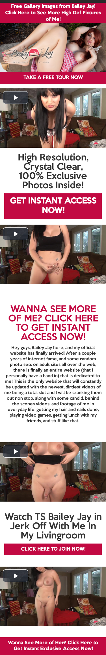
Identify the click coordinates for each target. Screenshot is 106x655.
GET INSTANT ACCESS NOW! (53, 206)
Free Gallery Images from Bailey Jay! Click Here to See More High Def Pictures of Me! (53, 13)
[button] (15, 97)
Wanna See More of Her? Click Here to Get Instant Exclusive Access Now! (53, 646)
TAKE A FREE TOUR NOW (53, 78)
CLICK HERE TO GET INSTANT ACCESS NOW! (57, 328)
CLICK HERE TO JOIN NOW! (53, 549)
